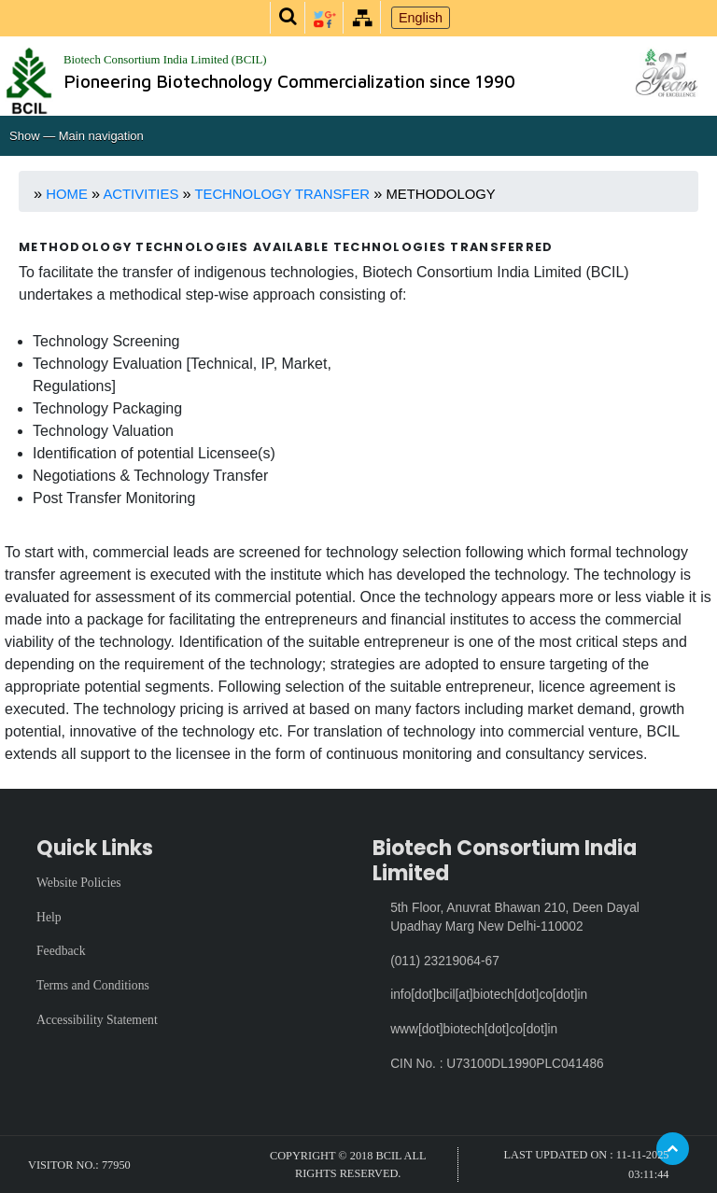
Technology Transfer (283, 194)
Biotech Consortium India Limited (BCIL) (165, 59)
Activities (142, 194)
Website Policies (78, 883)
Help (49, 917)
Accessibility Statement (97, 1020)
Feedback (61, 951)
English (421, 17)
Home (67, 194)
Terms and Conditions (92, 985)
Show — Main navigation (76, 136)
